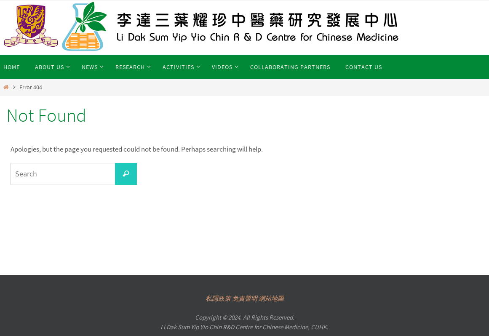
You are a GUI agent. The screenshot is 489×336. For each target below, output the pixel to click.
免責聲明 (244, 298)
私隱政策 (218, 298)
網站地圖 (271, 298)
